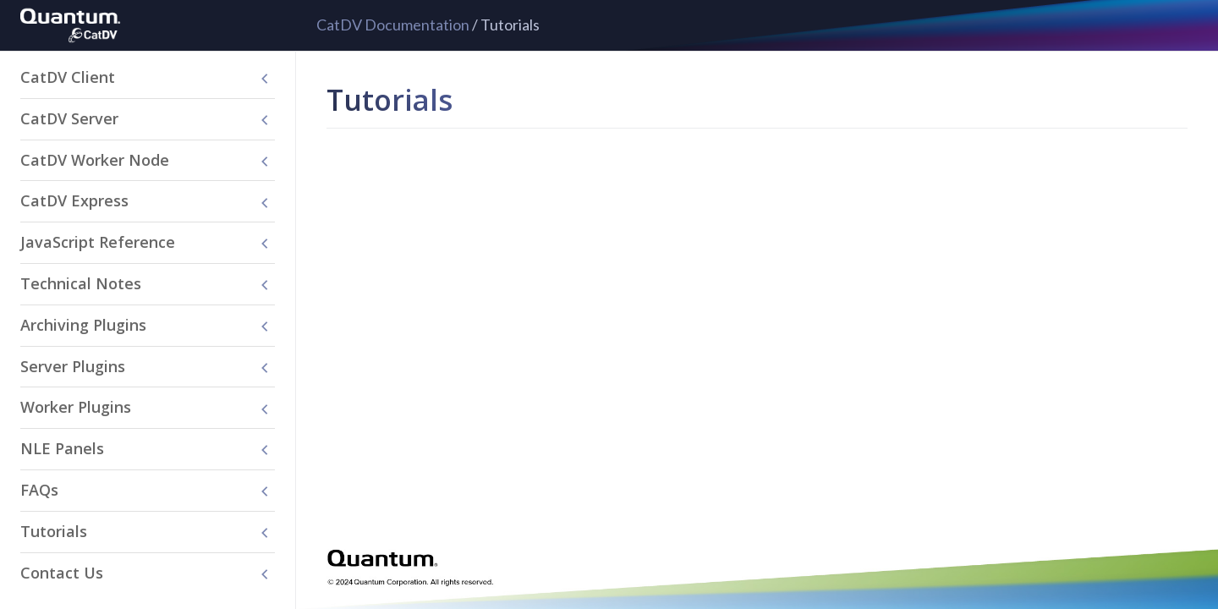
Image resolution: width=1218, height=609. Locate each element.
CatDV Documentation (392, 24)
